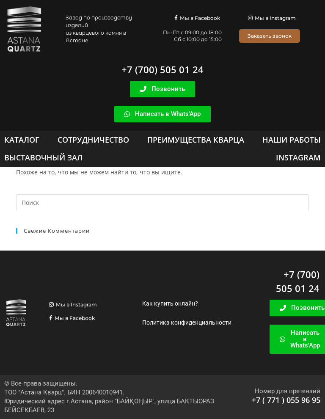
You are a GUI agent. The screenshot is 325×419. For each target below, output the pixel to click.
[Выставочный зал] (43, 157)
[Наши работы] (291, 140)
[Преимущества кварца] (195, 140)
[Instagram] (298, 157)
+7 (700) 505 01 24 (162, 69)
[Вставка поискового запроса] (162, 202)
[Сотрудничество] (93, 140)
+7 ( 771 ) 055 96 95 (286, 400)
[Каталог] (22, 140)
